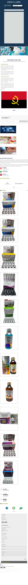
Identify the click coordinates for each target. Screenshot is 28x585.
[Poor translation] (4, 567)
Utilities (4, 542)
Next (27, 50)
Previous (0, 50)
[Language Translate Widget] (17, 5)
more (1, 86)
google (6, 522)
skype (5, 522)
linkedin (4, 522)
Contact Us (4, 539)
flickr (7, 522)
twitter (3, 522)
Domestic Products (5, 538)
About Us (4, 535)
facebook (2, 522)
